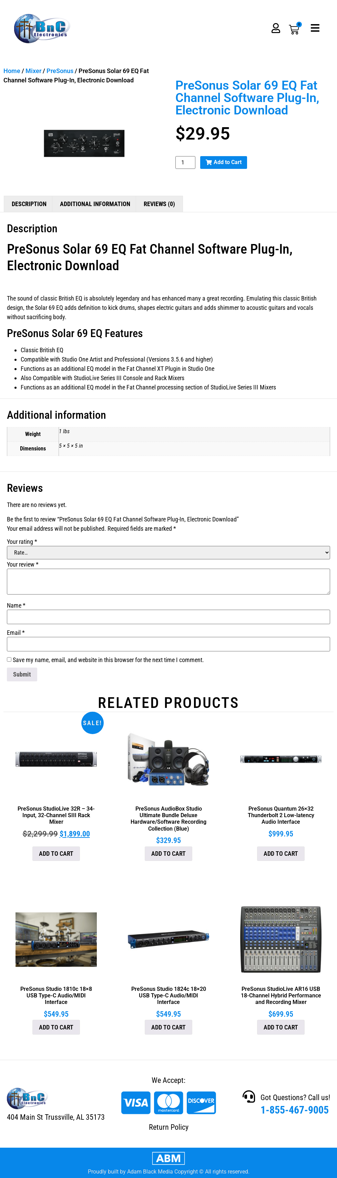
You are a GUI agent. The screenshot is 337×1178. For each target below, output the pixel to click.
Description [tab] (29, 203)
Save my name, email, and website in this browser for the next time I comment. (108, 660)
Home (11, 70)
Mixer (33, 70)
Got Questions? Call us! (295, 1097)
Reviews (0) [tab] (159, 203)
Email (16, 633)
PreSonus (60, 70)
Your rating (22, 542)
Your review (23, 564)
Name (16, 605)
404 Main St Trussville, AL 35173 (56, 1117)
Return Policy (168, 1127)
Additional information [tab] (95, 203)
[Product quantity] (185, 162)
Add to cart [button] (56, 853)
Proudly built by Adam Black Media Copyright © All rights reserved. (168, 1171)
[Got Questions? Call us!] (249, 1096)
